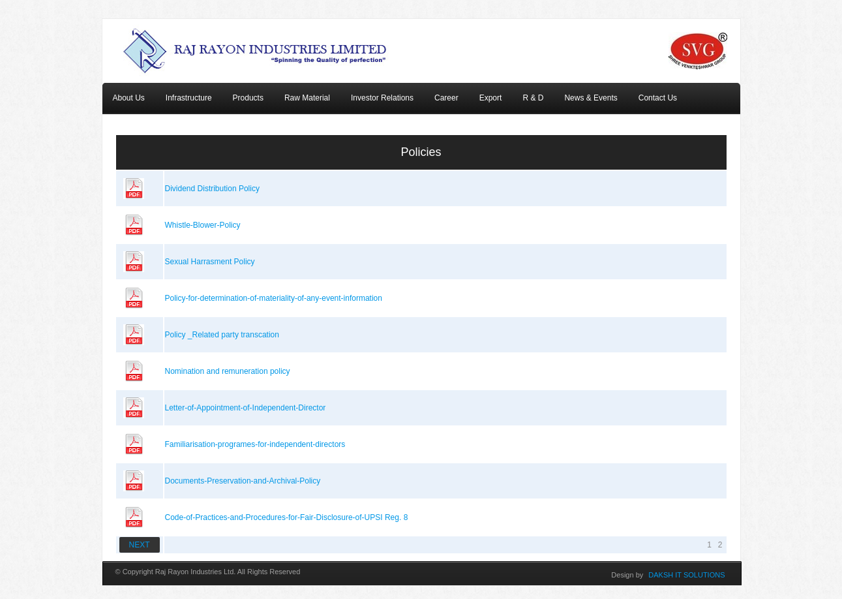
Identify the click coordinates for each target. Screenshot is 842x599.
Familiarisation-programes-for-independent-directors (255, 444)
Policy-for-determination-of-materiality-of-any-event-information (273, 298)
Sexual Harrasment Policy (210, 261)
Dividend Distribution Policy (212, 188)
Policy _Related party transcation (222, 334)
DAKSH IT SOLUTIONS (686, 575)
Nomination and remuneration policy (227, 371)
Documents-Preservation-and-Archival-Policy (243, 480)
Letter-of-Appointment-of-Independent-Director (245, 407)
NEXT (139, 544)
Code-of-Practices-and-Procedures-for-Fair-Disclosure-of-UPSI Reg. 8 (286, 517)
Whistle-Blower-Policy (203, 225)
